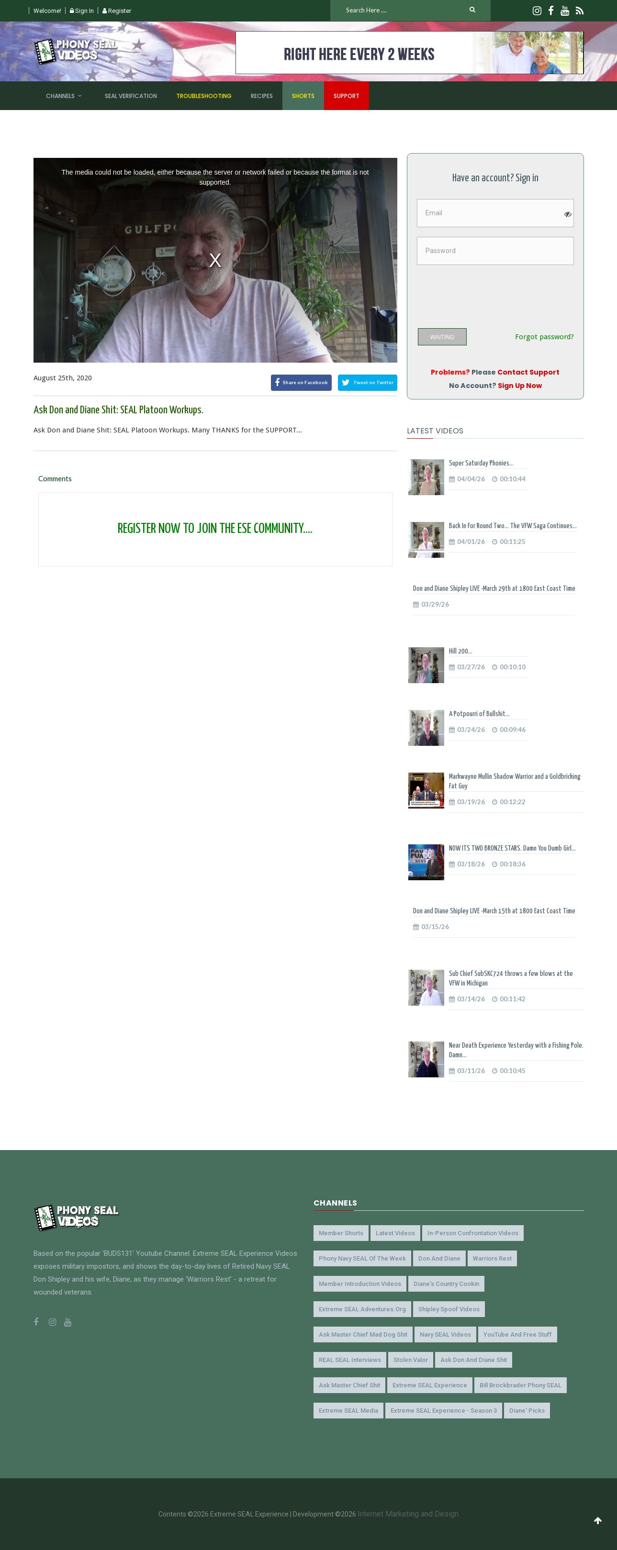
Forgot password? (544, 337)
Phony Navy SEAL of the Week (362, 1258)
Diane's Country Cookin (446, 1283)
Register (116, 10)
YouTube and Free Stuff (517, 1334)
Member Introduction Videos (360, 1283)
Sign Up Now (520, 385)
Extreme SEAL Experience (430, 1385)
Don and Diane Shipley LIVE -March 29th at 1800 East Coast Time (494, 588)
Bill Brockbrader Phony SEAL (520, 1385)
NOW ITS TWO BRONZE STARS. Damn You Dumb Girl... (512, 848)
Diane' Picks (527, 1410)
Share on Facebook (301, 382)
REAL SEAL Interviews (350, 1359)
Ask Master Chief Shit (349, 1385)
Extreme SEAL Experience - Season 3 (444, 1410)
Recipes (262, 96)
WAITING (442, 337)
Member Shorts (341, 1233)
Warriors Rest (492, 1258)
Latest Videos (395, 1233)
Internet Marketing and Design (408, 1513)
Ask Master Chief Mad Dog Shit (363, 1334)
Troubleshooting (204, 96)
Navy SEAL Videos (445, 1334)
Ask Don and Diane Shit (473, 1359)
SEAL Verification (131, 96)
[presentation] (490, 293)
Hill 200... (460, 651)
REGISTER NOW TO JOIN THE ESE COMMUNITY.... (215, 529)
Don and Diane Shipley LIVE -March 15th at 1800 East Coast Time (494, 911)
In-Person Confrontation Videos (472, 1233)
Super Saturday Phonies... (481, 463)
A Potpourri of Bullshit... (479, 714)
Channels (60, 96)
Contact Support (528, 372)
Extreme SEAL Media (348, 1410)
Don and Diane (439, 1258)
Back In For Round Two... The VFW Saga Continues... (513, 526)
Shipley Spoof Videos (449, 1309)
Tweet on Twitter (367, 382)
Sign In (82, 10)
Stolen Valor (410, 1359)
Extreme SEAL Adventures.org (362, 1309)
